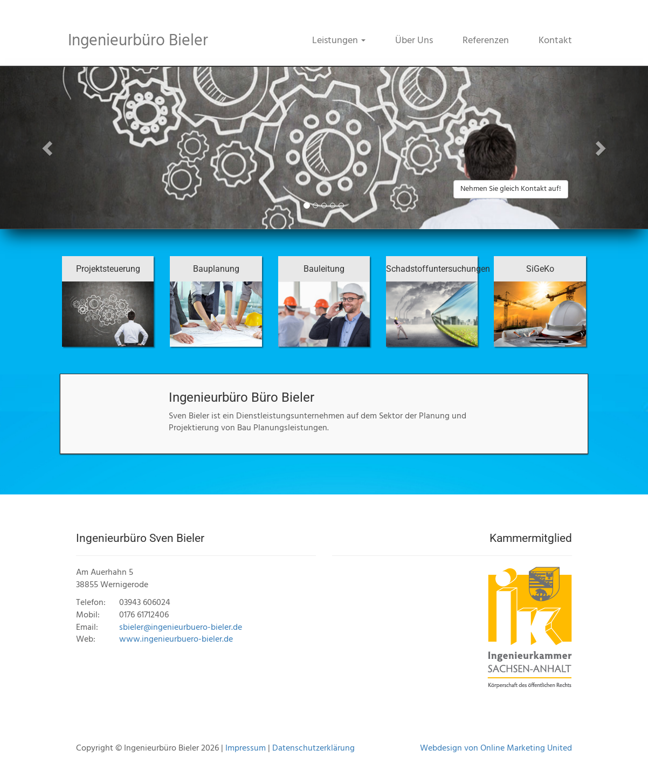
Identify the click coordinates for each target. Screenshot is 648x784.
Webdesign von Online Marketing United (496, 748)
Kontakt (555, 41)
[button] (48, 148)
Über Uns (414, 41)
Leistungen (339, 41)
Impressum (245, 748)
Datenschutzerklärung (313, 748)
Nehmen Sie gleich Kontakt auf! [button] (510, 189)
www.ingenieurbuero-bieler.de (176, 639)
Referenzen (486, 41)
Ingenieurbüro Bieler (138, 41)
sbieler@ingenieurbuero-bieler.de (180, 628)
